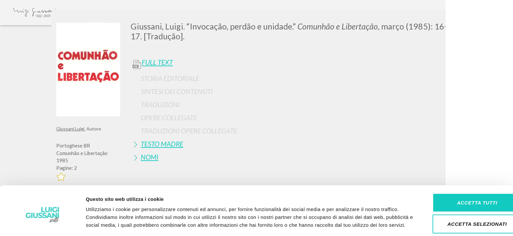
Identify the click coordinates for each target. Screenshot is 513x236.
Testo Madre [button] (162, 144)
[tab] (293, 78)
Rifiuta (458, 214)
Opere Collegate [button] (169, 117)
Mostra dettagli (344, 223)
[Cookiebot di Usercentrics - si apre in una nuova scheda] (42, 223)
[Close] (451, 19)
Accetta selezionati (458, 193)
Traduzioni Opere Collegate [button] (189, 130)
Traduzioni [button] (160, 104)
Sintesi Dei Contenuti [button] (177, 91)
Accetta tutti (458, 171)
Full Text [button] (157, 62)
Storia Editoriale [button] (170, 78)
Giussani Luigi (70, 128)
